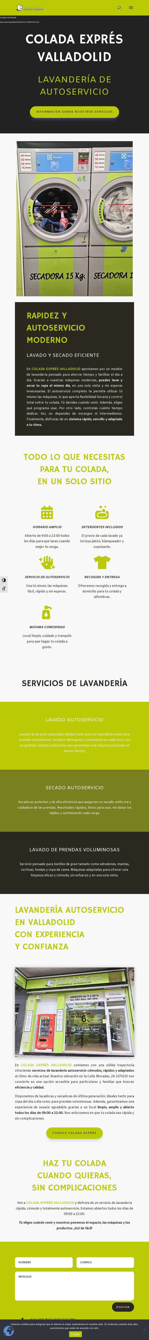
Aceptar (75, 1334)
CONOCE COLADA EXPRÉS (74, 1097)
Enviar (123, 1307)
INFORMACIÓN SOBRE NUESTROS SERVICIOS (74, 112)
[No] (144, 1330)
